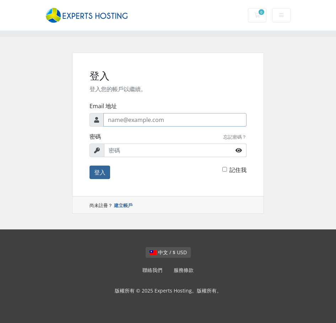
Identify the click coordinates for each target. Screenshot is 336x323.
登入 (99, 172)
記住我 (237, 170)
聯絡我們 (152, 270)
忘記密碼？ (234, 137)
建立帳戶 (123, 205)
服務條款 (184, 270)
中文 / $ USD (168, 252)
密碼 (95, 136)
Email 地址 (103, 106)
